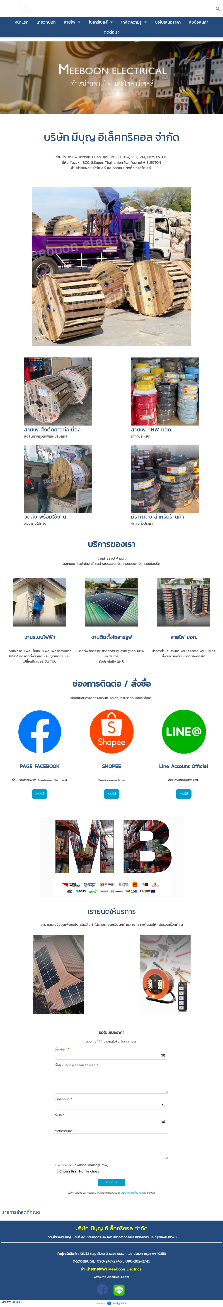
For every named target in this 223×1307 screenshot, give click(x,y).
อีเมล (59, 1115)
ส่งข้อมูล (112, 1182)
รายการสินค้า (65, 1131)
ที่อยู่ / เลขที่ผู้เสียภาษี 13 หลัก (76, 1065)
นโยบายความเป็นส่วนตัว (133, 1193)
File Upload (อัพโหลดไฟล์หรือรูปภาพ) (81, 1165)
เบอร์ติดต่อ (63, 1099)
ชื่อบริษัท (62, 1049)
